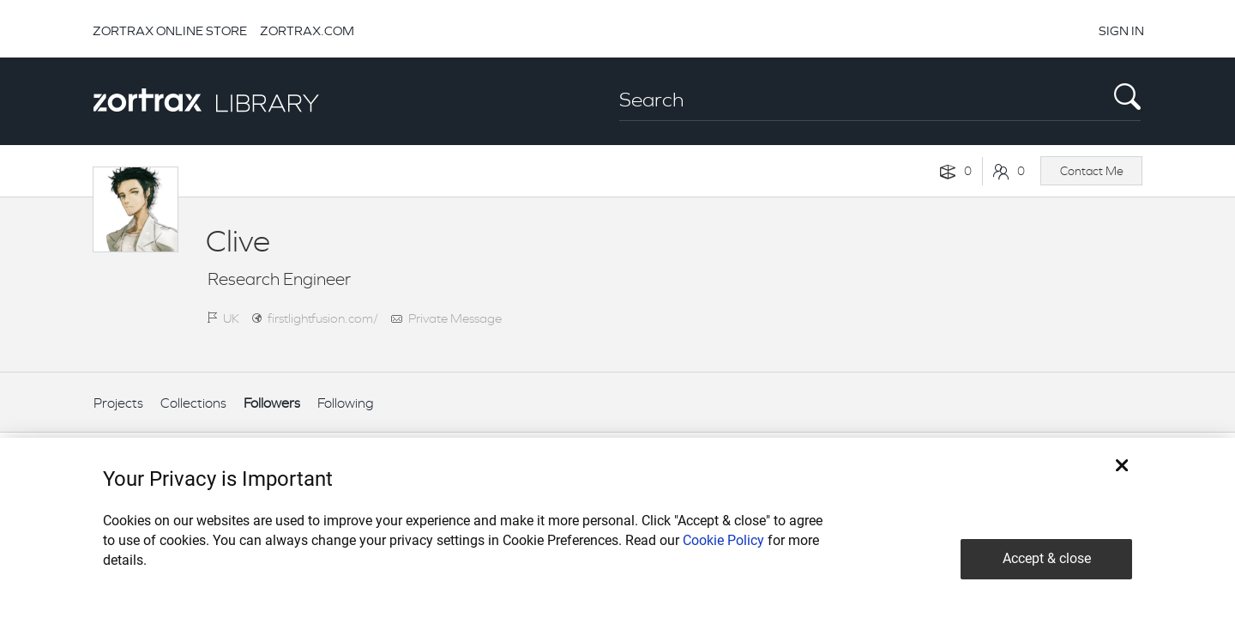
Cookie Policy (723, 540)
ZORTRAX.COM (307, 30)
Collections (193, 403)
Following (345, 403)
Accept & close (1047, 558)
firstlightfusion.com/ (323, 318)
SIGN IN (1121, 30)
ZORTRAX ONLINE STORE (170, 30)
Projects (118, 403)
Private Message (455, 318)
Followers (272, 403)
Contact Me (1092, 171)
